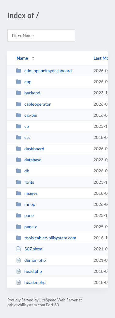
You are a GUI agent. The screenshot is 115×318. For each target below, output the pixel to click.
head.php (29, 271)
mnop (25, 204)
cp (22, 126)
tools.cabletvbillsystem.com (46, 237)
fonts (25, 182)
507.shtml (29, 248)
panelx (26, 226)
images (26, 193)
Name (22, 58)
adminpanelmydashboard (44, 70)
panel (25, 215)
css (23, 137)
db (22, 170)
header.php (31, 282)
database (28, 159)
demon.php (31, 260)
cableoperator (33, 104)
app (23, 81)
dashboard (30, 148)
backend (28, 92)
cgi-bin (26, 115)
